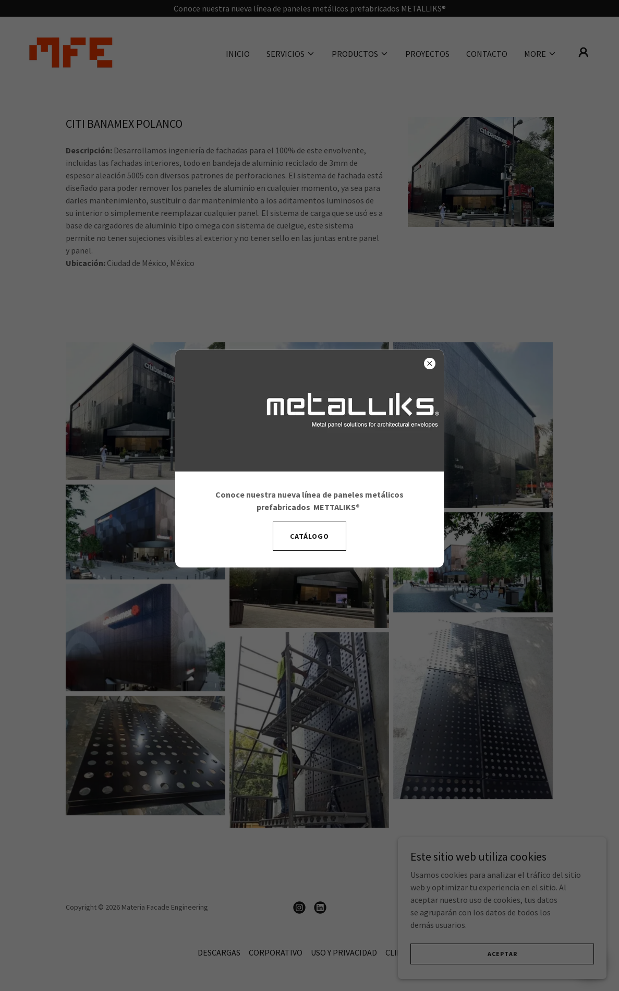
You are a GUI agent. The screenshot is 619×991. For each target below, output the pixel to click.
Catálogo (309, 536)
